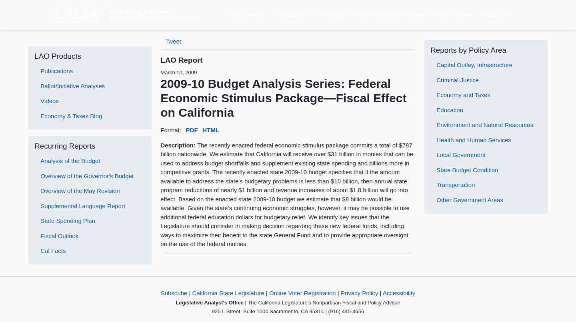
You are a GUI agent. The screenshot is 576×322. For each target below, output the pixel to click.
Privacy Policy (359, 293)
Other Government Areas (469, 200)
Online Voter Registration (302, 293)
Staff (440, 15)
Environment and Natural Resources (484, 124)
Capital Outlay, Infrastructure (474, 65)
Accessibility (399, 293)
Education (449, 110)
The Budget (331, 15)
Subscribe (174, 293)
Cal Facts (53, 250)
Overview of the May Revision (80, 190)
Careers (465, 15)
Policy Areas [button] (246, 15)
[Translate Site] (516, 15)
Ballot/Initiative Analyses (72, 86)
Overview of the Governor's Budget (87, 176)
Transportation (455, 184)
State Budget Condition (467, 170)
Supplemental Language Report (82, 206)
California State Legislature (228, 293)
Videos (49, 100)
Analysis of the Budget (70, 160)
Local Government (461, 154)
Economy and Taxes (463, 94)
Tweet (173, 41)
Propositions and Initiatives (390, 15)
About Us (496, 15)
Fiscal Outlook (59, 236)
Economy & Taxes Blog (71, 116)
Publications (292, 15)
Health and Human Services (473, 140)
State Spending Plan (67, 220)
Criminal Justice (457, 80)
